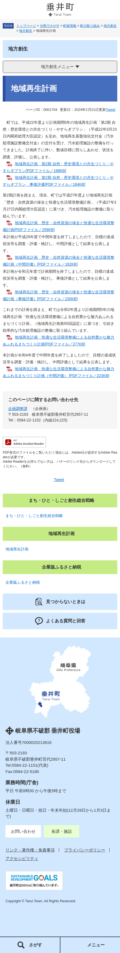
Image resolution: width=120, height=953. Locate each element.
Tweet (110, 110)
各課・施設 (61, 831)
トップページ (26, 26)
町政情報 (69, 26)
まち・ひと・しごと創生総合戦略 (34, 515)
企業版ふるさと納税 (22, 582)
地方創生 (110, 26)
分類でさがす (50, 26)
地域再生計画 (16, 549)
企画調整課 (17, 408)
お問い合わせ (23, 831)
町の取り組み (90, 26)
